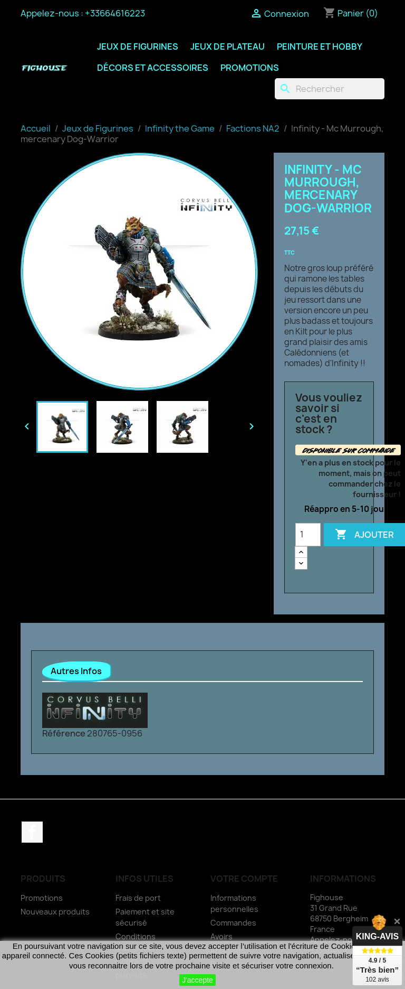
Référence (63, 733)
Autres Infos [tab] (76, 671)
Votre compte (244, 878)
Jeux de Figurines (137, 46)
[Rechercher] (329, 88)
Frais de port (138, 898)
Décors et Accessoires (152, 67)
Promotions (249, 67)
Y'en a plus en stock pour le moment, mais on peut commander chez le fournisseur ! (351, 478)
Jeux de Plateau (227, 46)
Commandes (233, 923)
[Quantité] (308, 534)
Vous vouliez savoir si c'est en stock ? (328, 414)
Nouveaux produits (55, 912)
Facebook (32, 832)
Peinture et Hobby (319, 46)
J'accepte (197, 980)
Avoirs (221, 936)
